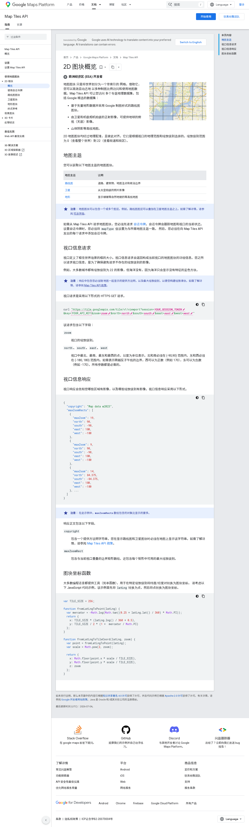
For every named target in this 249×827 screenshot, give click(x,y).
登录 (241, 4)
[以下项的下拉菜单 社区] (131, 4)
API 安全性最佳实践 (67, 781)
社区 (124, 4)
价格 (81, 4)
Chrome (121, 803)
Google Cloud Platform (164, 803)
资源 (19, 24)
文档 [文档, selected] (94, 4)
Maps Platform (33, 4)
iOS (122, 775)
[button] (25, 81)
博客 (111, 4)
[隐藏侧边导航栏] (46, 820)
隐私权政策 (71, 819)
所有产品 (191, 803)
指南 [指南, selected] (7, 24)
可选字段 (79, 213)
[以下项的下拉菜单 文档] (101, 4)
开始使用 (206, 16)
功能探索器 (62, 775)
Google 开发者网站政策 (74, 699)
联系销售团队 (232, 16)
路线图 (69, 183)
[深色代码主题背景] (197, 304)
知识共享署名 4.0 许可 (115, 695)
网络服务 (125, 787)
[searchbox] (26, 37)
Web (123, 781)
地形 (67, 197)
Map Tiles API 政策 (95, 285)
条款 (58, 819)
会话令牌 (140, 224)
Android (125, 769)
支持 (187, 781)
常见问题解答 (64, 769)
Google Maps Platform (95, 57)
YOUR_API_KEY (81, 313)
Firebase (138, 803)
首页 (65, 57)
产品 (69, 4)
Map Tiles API (16, 16)
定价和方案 (191, 769)
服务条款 (190, 787)
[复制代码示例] (203, 304)
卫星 (67, 190)
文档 (115, 57)
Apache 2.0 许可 (174, 695)
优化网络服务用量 (66, 787)
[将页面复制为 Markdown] (112, 67)
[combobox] (185, 4)
